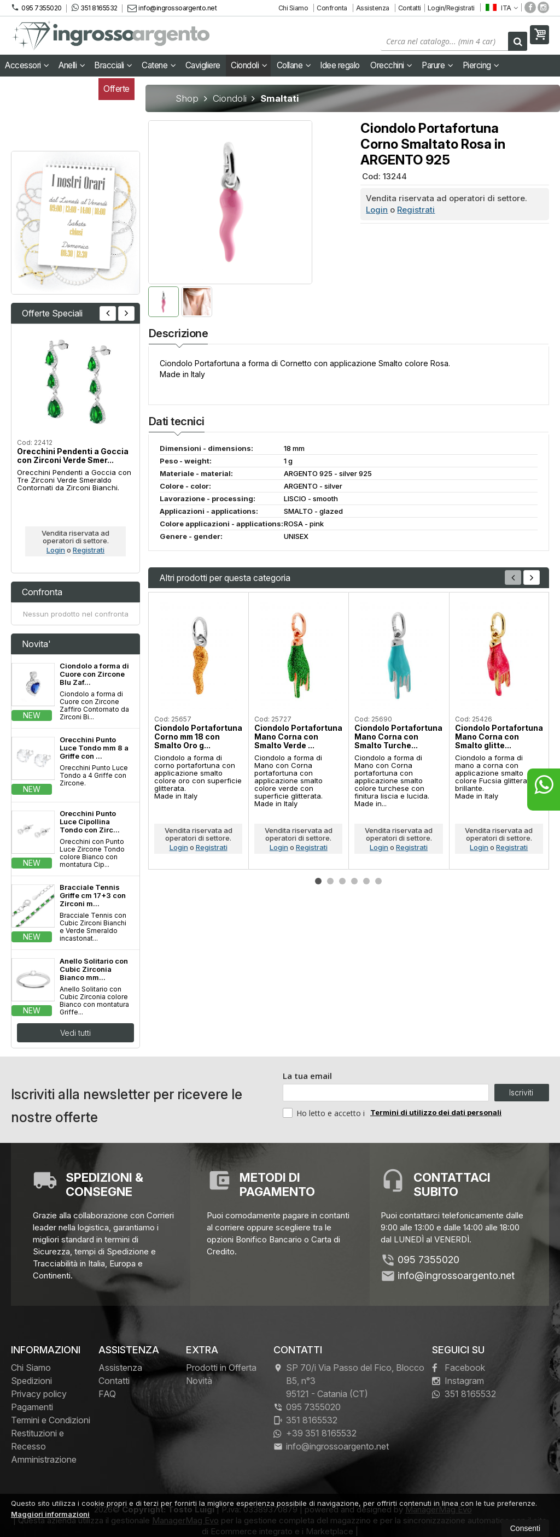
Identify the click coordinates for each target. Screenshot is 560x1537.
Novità (199, 1380)
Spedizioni (31, 1380)
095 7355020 (36, 7)
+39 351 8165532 (315, 1433)
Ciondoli (249, 65)
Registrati (416, 209)
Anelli (72, 65)
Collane (294, 65)
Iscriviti (521, 1092)
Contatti (409, 8)
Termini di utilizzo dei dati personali (435, 1112)
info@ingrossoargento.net (172, 8)
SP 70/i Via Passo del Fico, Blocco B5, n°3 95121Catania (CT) (348, 1380)
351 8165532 (95, 7)
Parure (437, 65)
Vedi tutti (75, 1032)
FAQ (107, 1393)
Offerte (116, 89)
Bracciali (113, 65)
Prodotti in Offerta (221, 1367)
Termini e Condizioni (50, 1420)
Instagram (458, 1380)
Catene (159, 65)
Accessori (27, 65)
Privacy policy (39, 1393)
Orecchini (391, 65)
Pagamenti (32, 1406)
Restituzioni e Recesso (37, 1440)
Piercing (481, 65)
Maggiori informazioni (50, 1514)
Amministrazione (44, 1459)
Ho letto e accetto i (325, 1112)
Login (377, 209)
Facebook (458, 1367)
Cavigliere (202, 65)
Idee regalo (340, 65)
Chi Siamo (293, 8)
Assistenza (372, 8)
